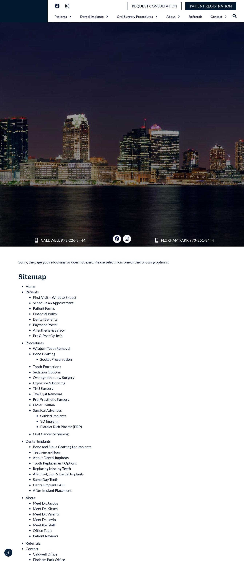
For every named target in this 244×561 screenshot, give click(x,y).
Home (30, 286)
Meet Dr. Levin (44, 519)
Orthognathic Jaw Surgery (53, 377)
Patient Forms (44, 308)
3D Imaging (49, 421)
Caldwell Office (45, 554)
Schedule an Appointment (53, 303)
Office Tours (43, 530)
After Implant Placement (52, 490)
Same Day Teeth (45, 479)
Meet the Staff (44, 525)
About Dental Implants (51, 457)
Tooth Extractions (47, 366)
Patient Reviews (45, 536)
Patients (63, 16)
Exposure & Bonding (49, 383)
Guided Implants (53, 416)
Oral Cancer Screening (51, 434)
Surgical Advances (47, 410)
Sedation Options (47, 372)
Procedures (35, 343)
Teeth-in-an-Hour (47, 452)
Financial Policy (45, 314)
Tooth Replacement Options (55, 463)
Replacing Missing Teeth (52, 468)
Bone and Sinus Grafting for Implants (62, 446)
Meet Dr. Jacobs (45, 503)
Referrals (195, 17)
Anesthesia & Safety (49, 330)
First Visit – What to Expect (54, 297)
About (173, 16)
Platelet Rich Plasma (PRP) (61, 426)
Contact (219, 16)
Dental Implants (94, 16)
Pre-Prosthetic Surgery (51, 399)
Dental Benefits (45, 319)
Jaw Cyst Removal (47, 394)
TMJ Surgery (43, 388)
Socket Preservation (56, 359)
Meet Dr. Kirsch (45, 508)
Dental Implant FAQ (49, 485)
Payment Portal (45, 324)
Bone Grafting (44, 354)
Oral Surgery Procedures (137, 16)
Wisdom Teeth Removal (51, 348)
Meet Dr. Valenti (46, 514)
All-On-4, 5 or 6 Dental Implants (58, 474)
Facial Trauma (44, 405)
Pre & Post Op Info (48, 335)
